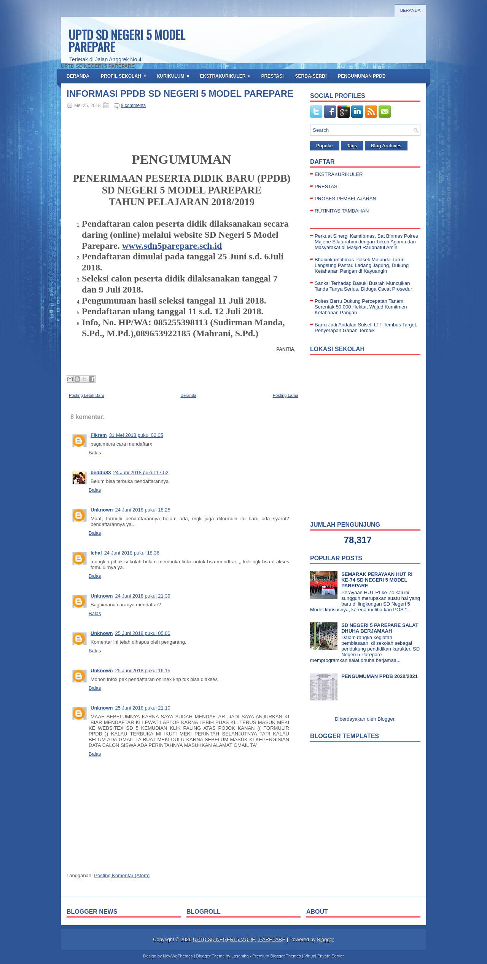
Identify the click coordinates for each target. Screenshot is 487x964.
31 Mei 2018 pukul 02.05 (136, 435)
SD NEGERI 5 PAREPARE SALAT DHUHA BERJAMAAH (379, 628)
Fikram (99, 435)
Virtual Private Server (324, 956)
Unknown (102, 510)
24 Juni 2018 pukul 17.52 (140, 472)
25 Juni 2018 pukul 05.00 (142, 633)
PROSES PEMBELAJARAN (345, 198)
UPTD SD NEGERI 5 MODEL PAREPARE (126, 41)
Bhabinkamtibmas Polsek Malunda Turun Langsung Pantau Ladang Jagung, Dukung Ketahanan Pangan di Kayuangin (362, 265)
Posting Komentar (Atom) (122, 875)
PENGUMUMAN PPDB (361, 76)
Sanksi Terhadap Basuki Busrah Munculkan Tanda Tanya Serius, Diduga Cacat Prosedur (363, 286)
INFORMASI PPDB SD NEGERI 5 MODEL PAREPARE (180, 93)
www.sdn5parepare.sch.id (172, 246)
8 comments (133, 105)
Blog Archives (386, 146)
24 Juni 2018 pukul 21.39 (142, 596)
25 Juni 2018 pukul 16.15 (142, 670)
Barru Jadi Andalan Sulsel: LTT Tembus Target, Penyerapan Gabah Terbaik (366, 327)
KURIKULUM (175, 74)
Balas (95, 453)
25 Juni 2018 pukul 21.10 (142, 708)
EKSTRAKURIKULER (227, 74)
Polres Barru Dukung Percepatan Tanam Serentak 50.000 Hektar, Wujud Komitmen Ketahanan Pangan (361, 306)
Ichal (96, 553)
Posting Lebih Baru (86, 395)
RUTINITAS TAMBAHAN (342, 211)
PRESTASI (272, 76)
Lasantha (239, 956)
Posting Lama (285, 395)
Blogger (385, 719)
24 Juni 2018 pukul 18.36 (131, 553)
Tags (352, 146)
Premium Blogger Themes (276, 956)
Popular (324, 146)
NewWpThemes (178, 956)
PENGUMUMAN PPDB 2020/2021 (379, 676)
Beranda (410, 10)
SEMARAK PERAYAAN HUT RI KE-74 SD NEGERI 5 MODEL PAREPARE (376, 579)
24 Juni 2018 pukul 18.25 (142, 510)
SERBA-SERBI (311, 76)
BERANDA (78, 76)
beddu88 (101, 472)
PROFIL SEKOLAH (126, 74)
